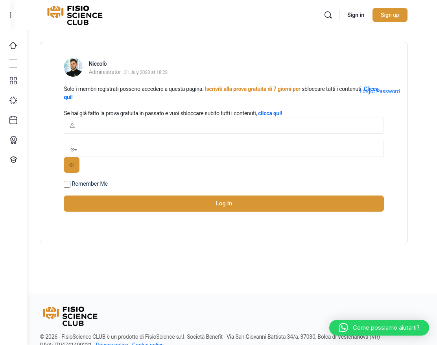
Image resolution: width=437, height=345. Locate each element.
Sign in (364, 15)
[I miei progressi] (13, 101)
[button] (379, 328)
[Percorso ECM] (13, 140)
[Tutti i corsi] (13, 81)
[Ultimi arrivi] (13, 120)
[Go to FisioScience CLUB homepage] (84, 14)
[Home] (13, 45)
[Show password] (80, 165)
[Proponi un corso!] (13, 160)
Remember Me (94, 184)
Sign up (398, 15)
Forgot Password (387, 91)
